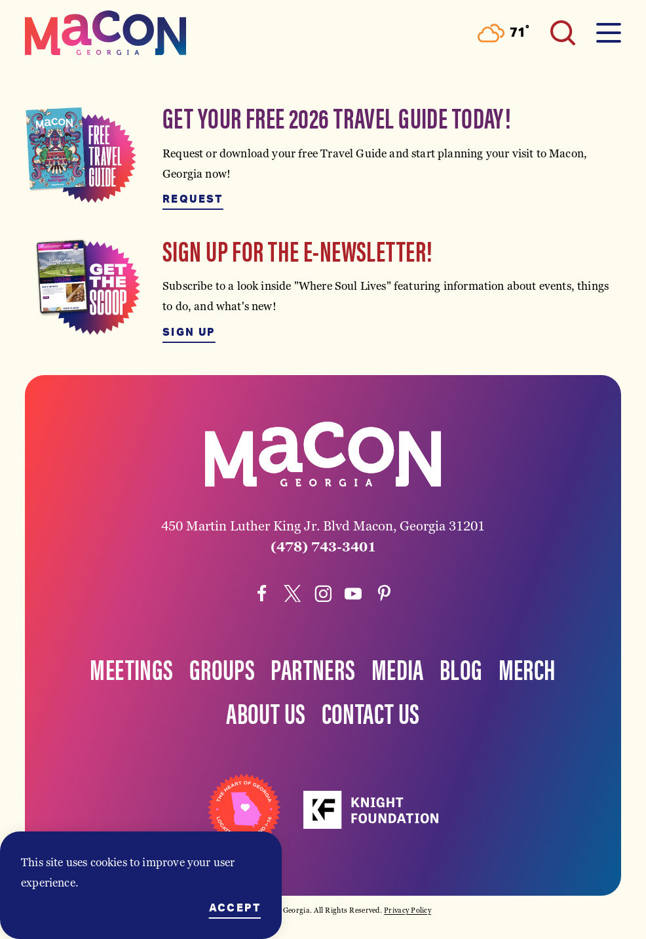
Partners (313, 668)
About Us (265, 712)
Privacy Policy (407, 910)
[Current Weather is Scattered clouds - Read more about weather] (503, 33)
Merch (527, 668)
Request (192, 199)
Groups (222, 668)
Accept (235, 908)
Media (397, 668)
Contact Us (371, 712)
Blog (461, 668)
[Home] (105, 32)
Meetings (131, 668)
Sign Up (189, 332)
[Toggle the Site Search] (562, 32)
